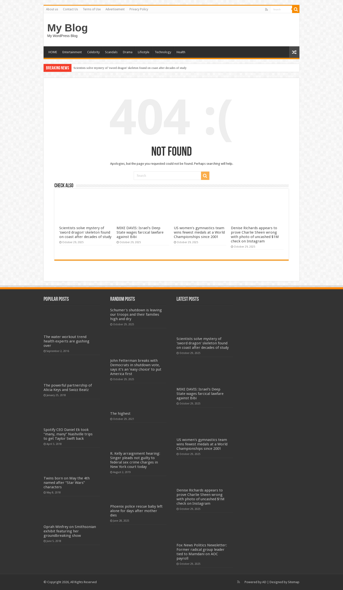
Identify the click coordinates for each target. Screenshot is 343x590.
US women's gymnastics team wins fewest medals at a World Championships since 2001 (199, 232)
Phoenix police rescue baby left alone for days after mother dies (136, 510)
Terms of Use (92, 9)
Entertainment (72, 52)
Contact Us (70, 9)
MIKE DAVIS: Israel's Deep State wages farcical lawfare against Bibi (140, 232)
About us (52, 9)
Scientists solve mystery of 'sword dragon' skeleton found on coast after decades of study (130, 68)
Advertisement (115, 9)
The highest (120, 413)
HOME (52, 52)
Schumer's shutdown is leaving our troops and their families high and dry (136, 314)
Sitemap (293, 582)
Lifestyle (143, 52)
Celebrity (93, 52)
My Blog (67, 28)
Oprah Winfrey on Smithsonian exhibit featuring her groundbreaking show (70, 531)
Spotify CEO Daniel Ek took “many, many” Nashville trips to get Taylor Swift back (68, 434)
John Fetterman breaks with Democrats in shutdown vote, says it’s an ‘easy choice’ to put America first (135, 367)
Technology (163, 52)
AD (264, 582)
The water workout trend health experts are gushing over (66, 341)
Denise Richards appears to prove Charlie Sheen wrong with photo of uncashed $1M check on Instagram (255, 234)
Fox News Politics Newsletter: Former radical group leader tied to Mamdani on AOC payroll (202, 552)
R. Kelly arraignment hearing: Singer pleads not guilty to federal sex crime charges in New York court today (135, 460)
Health (181, 52)
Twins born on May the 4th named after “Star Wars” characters (67, 482)
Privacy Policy (139, 9)
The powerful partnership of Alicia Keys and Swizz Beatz (68, 387)
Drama (127, 52)
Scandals (111, 52)
